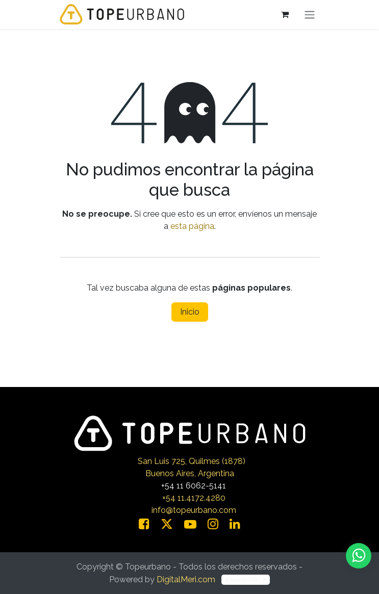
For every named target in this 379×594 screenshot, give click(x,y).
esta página (192, 226)
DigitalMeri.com (186, 579)
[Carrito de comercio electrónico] (285, 14)
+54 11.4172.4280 (193, 498)
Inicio (189, 312)
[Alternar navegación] (309, 14)
